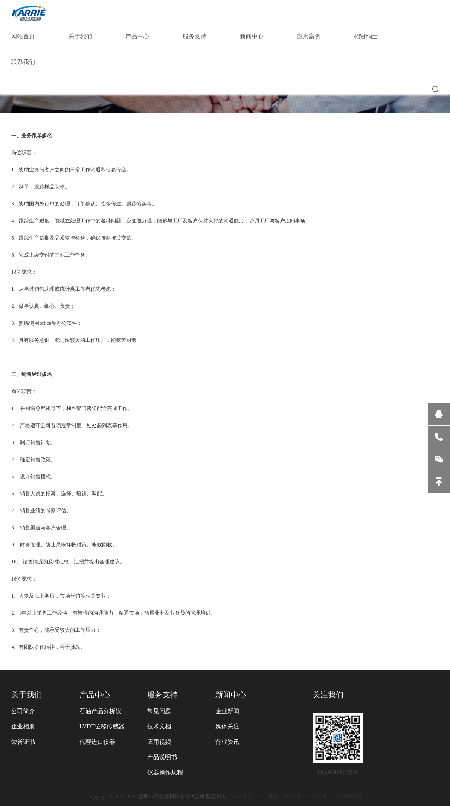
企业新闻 (227, 711)
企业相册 (23, 726)
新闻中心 (252, 36)
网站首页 (23, 36)
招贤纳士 (366, 36)
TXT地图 (268, 797)
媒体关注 (227, 726)
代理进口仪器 (97, 742)
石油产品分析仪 (100, 711)
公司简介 (23, 711)
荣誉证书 (23, 742)
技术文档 (159, 726)
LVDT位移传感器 (102, 726)
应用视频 (159, 742)
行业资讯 (227, 742)
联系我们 (23, 62)
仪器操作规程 (165, 772)
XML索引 (242, 797)
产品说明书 (162, 757)
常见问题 (159, 711)
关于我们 (80, 36)
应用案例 (309, 36)
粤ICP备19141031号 (306, 797)
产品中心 (137, 36)
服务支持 (194, 36)
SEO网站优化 (347, 797)
